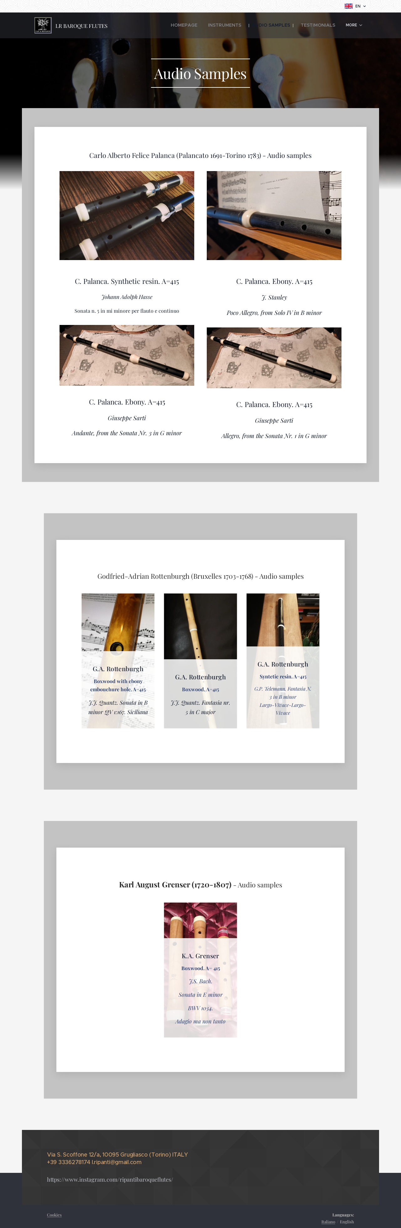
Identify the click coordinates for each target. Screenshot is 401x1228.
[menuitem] (164, 25)
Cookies (54, 1214)
